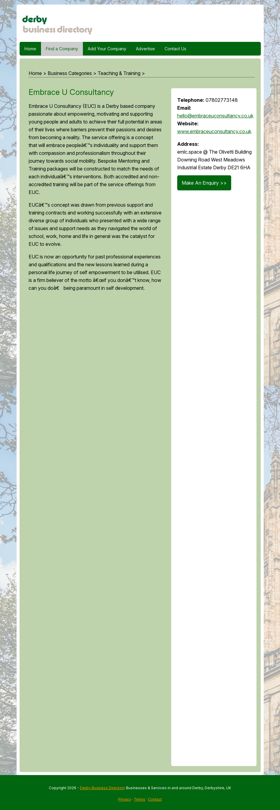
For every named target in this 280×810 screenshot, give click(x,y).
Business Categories (70, 73)
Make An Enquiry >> (204, 183)
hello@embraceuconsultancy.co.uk (215, 116)
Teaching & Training (119, 73)
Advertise (145, 48)
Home (30, 48)
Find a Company (62, 48)
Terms (139, 799)
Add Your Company (107, 48)
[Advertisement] (94, 531)
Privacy (124, 799)
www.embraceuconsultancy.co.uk (214, 131)
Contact (155, 799)
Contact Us (175, 48)
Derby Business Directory (102, 788)
